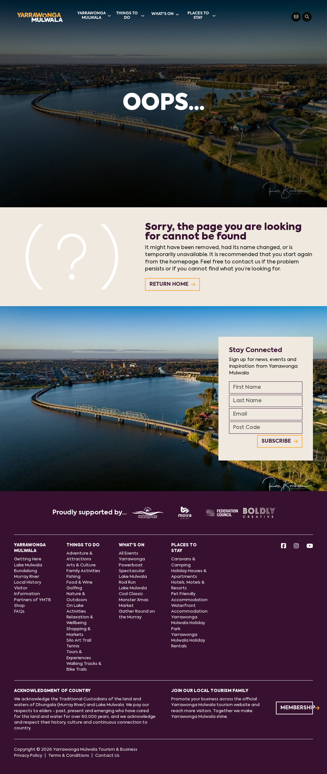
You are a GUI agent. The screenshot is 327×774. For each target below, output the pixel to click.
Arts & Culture (81, 565)
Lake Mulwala (28, 565)
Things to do (130, 15)
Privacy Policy (28, 756)
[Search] (307, 17)
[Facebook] (283, 546)
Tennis (73, 646)
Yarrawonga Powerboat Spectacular (132, 565)
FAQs (19, 611)
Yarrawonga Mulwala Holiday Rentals (188, 640)
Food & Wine (79, 582)
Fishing (73, 577)
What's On (165, 14)
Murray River (26, 577)
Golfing (74, 588)
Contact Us (107, 756)
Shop (19, 606)
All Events (128, 553)
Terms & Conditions (68, 756)
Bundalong (25, 571)
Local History (27, 582)
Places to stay (201, 15)
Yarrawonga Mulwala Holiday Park (188, 623)
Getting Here (28, 559)
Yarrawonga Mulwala (94, 15)
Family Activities (83, 571)
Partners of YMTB (32, 600)
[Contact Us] (296, 17)
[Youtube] (310, 546)
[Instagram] (296, 546)
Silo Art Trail (78, 640)
